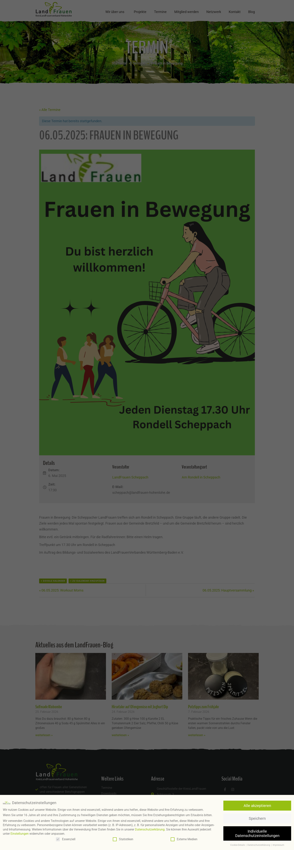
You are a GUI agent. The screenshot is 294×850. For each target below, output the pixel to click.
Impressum (278, 845)
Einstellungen (19, 833)
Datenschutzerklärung (150, 829)
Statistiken (123, 839)
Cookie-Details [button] (238, 845)
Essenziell (65, 839)
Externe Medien (184, 839)
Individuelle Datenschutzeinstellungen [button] (257, 833)
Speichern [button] (257, 818)
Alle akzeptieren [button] (257, 805)
